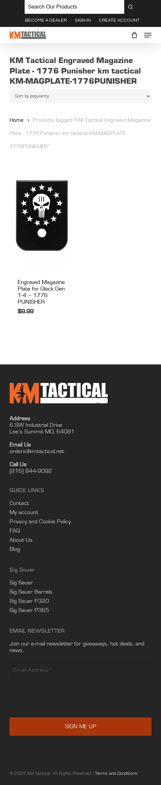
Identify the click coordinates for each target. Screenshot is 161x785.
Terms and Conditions (116, 764)
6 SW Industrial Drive (36, 416)
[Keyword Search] (74, 7)
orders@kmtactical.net (37, 442)
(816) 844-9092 (31, 462)
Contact (19, 494)
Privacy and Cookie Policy (40, 512)
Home (17, 120)
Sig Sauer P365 (29, 601)
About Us (21, 531)
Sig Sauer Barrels (31, 583)
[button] (147, 35)
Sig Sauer (21, 574)
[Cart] (134, 35)
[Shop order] (80, 96)
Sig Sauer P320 (29, 592)
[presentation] (59, 694)
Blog (15, 540)
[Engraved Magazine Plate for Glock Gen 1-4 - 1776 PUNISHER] (44, 220)
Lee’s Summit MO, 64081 (42, 422)
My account (24, 503)
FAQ (15, 522)
